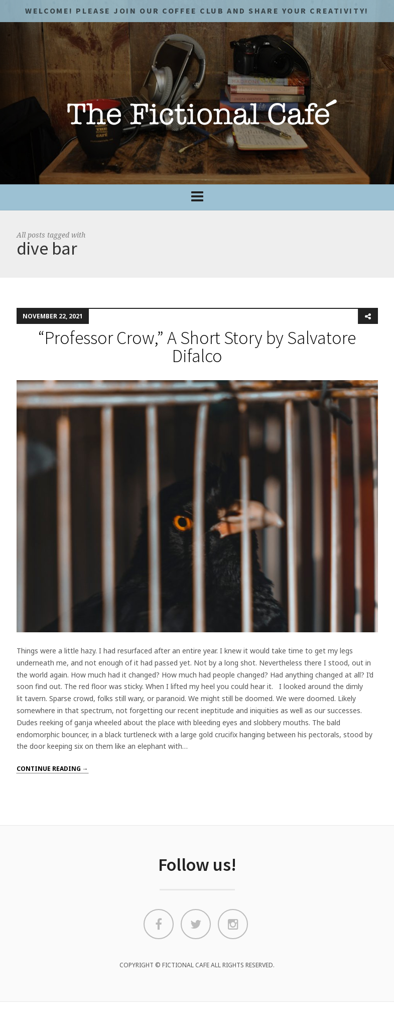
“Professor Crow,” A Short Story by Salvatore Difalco (197, 346)
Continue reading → (52, 768)
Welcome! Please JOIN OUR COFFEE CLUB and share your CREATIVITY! (196, 11)
